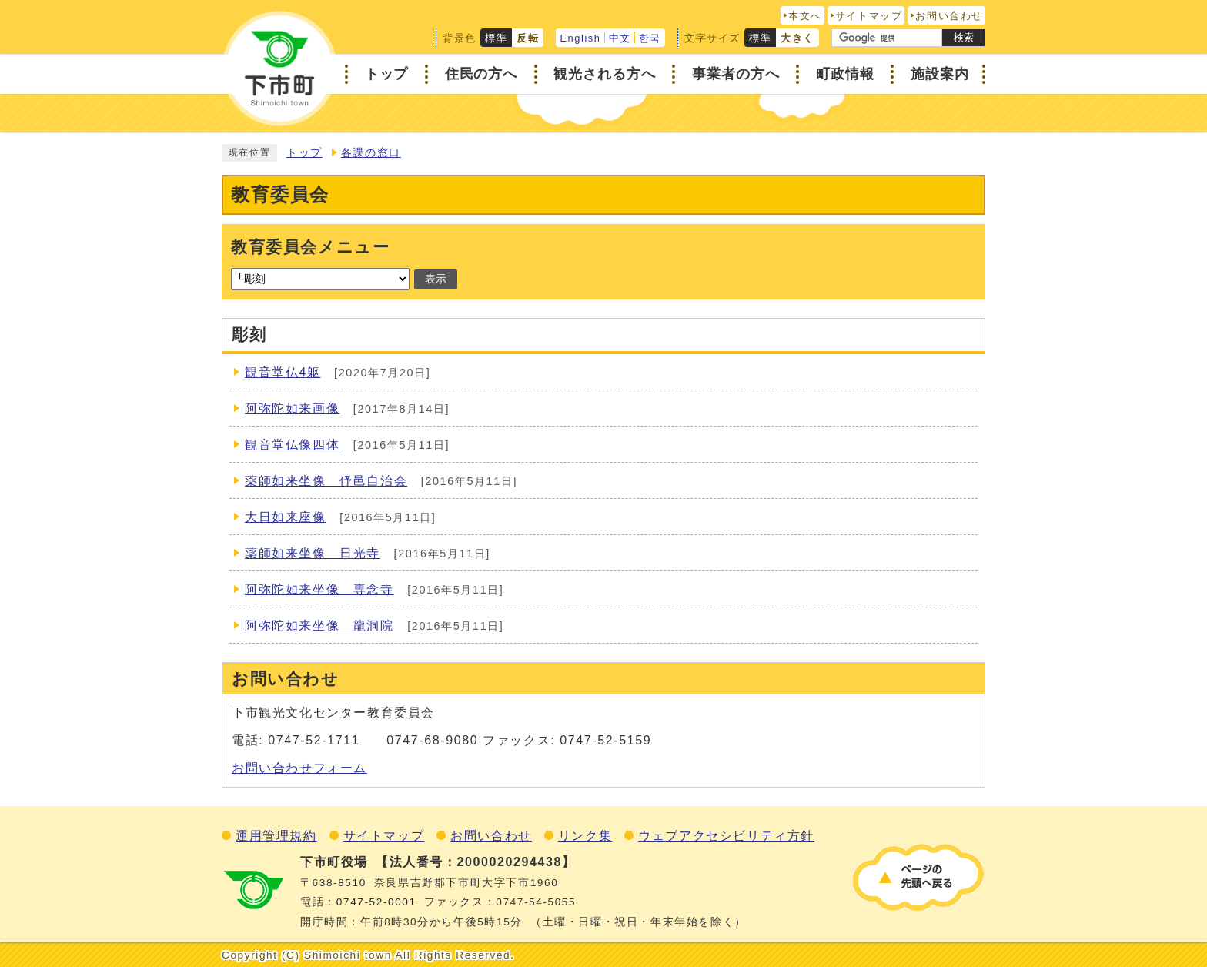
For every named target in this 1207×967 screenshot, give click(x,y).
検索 (964, 37)
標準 (496, 38)
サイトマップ (869, 16)
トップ (304, 153)
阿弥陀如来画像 (292, 408)
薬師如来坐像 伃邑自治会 (326, 480)
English (580, 38)
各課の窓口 (371, 153)
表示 (435, 279)
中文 (620, 38)
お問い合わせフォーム (299, 768)
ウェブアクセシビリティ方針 (726, 835)
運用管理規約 (276, 835)
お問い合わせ (949, 16)
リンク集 (585, 835)
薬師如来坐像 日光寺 (312, 553)
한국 (650, 38)
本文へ (805, 16)
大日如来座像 (285, 517)
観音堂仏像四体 (292, 444)
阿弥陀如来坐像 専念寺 (319, 589)
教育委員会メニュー (310, 247)
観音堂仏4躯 (283, 372)
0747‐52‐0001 (376, 902)
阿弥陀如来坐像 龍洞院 (319, 625)
